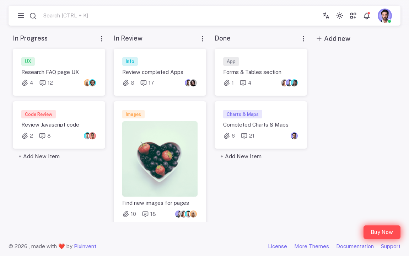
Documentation (355, 246)
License (277, 246)
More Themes (311, 246)
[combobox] (58, 16)
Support (390, 246)
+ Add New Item (39, 156)
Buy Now (382, 232)
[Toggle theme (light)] (339, 15)
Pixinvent (85, 246)
